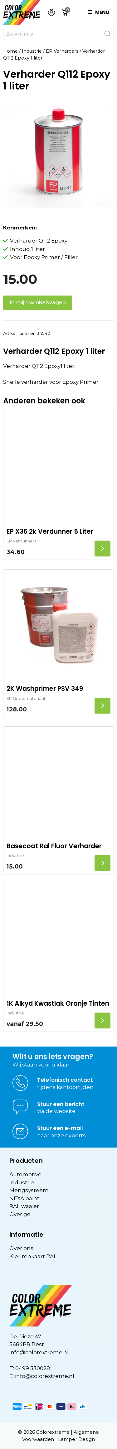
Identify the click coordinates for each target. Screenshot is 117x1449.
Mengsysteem (29, 1190)
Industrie (32, 51)
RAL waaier (24, 1206)
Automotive (25, 1174)
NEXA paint (24, 1198)
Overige (20, 1214)
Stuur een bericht (61, 1104)
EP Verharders (62, 51)
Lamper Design (76, 1439)
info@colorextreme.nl (39, 1352)
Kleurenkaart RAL (33, 1256)
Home (10, 51)
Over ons (21, 1248)
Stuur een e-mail (60, 1128)
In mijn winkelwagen (37, 302)
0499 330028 (32, 1368)
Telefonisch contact (65, 1080)
